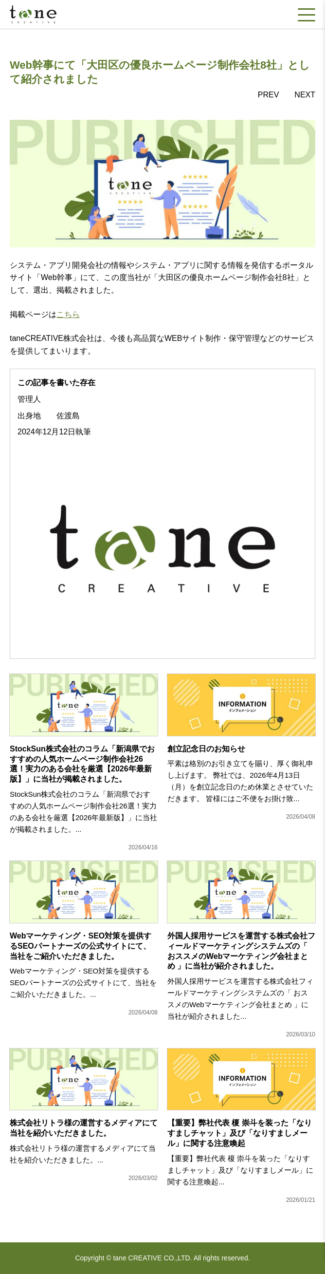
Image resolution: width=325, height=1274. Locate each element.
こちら (68, 314)
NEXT (304, 95)
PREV (268, 95)
